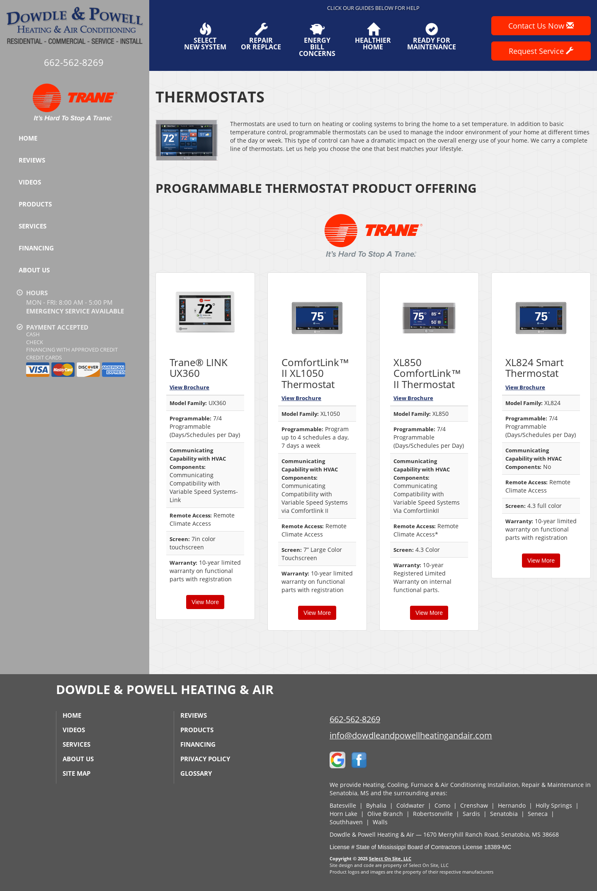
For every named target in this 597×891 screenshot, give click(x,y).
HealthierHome (373, 36)
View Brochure (189, 387)
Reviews (32, 160)
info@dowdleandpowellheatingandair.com (411, 735)
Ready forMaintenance (431, 36)
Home (28, 138)
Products (35, 204)
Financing (36, 248)
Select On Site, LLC (390, 858)
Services (32, 226)
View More (205, 602)
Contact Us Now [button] (541, 26)
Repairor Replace (261, 36)
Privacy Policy (205, 759)
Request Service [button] (541, 51)
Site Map (76, 773)
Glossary (196, 773)
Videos (30, 182)
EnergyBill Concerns (317, 40)
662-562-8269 (355, 719)
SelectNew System (205, 36)
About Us (34, 270)
